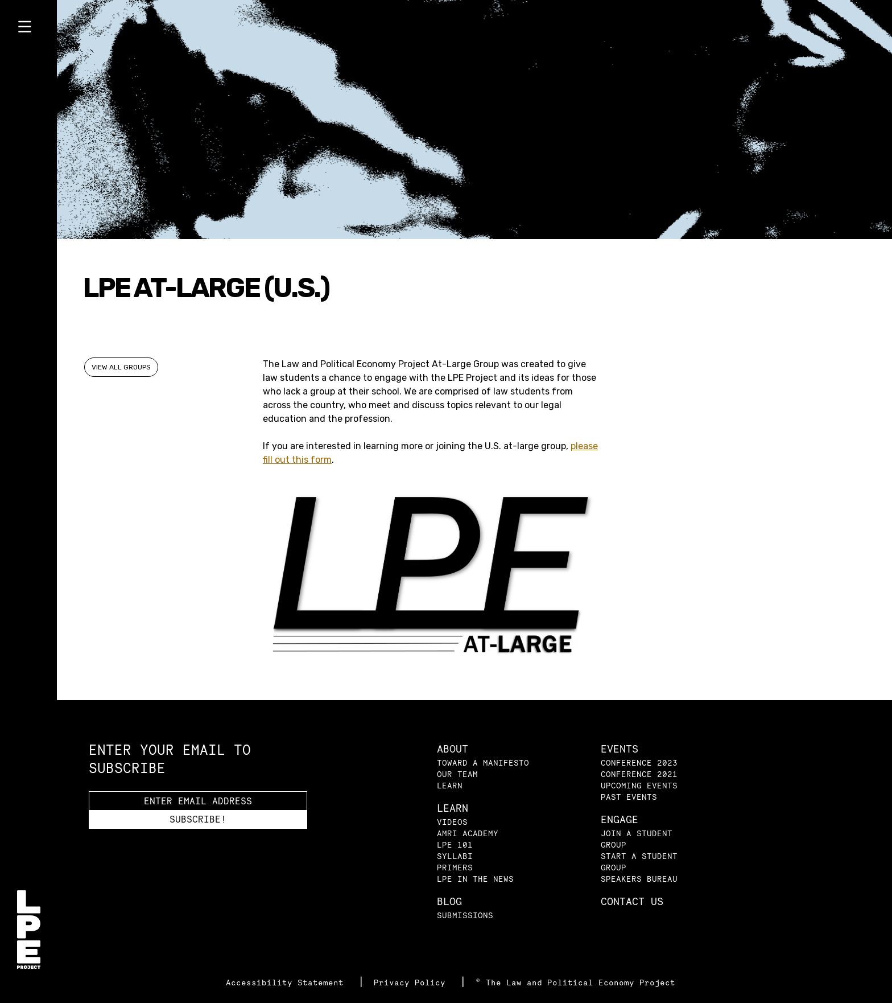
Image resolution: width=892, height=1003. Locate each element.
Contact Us (632, 901)
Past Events (629, 796)
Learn (449, 785)
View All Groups (121, 367)
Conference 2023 (639, 762)
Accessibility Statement (287, 982)
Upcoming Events (639, 785)
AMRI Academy (467, 833)
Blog (449, 901)
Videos (452, 822)
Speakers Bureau (639, 878)
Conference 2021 (639, 774)
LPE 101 (455, 844)
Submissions (465, 915)
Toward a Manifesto (483, 762)
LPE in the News (475, 878)
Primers (455, 867)
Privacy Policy (412, 982)
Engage (619, 819)
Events (619, 749)
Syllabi (455, 856)
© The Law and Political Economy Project (575, 982)
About (452, 749)
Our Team (457, 774)
